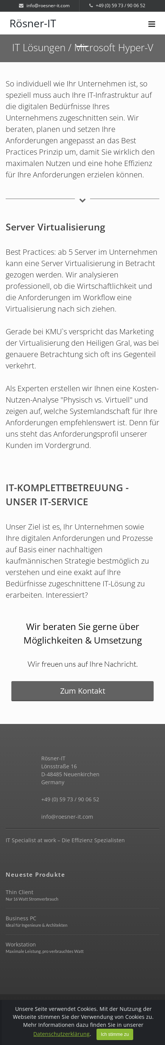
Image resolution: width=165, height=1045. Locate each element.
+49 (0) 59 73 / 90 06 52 (117, 5)
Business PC (21, 918)
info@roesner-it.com (44, 5)
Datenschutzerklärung (61, 1033)
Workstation (21, 944)
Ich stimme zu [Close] (115, 1034)
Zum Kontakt (82, 691)
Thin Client (19, 892)
